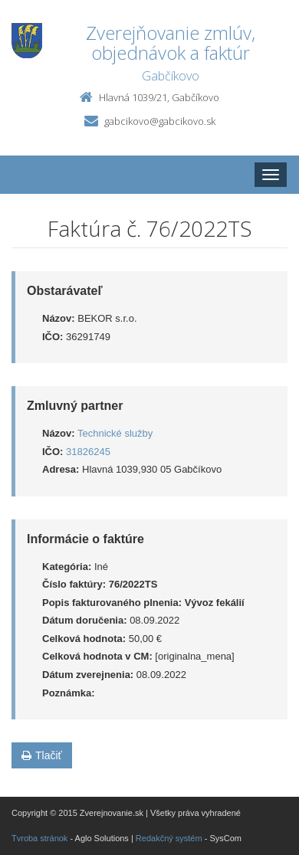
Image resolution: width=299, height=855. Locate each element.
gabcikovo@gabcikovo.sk (159, 121)
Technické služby (115, 433)
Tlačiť (41, 755)
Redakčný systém (169, 838)
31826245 (88, 451)
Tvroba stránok (39, 838)
